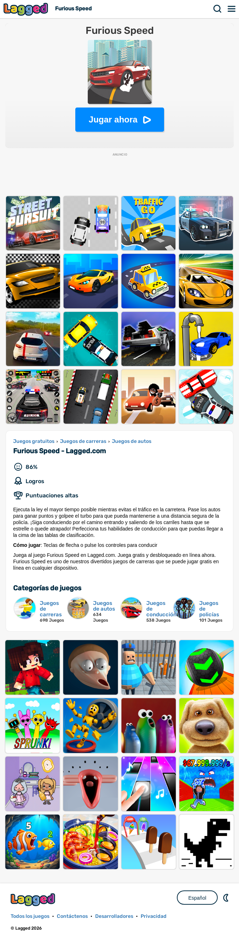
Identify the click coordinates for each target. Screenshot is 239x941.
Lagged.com (34, 899)
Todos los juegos (30, 916)
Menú (232, 9)
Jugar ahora (113, 119)
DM (226, 897)
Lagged (27, 9)
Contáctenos (72, 916)
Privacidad (154, 916)
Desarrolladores (114, 916)
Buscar (218, 9)
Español (197, 898)
